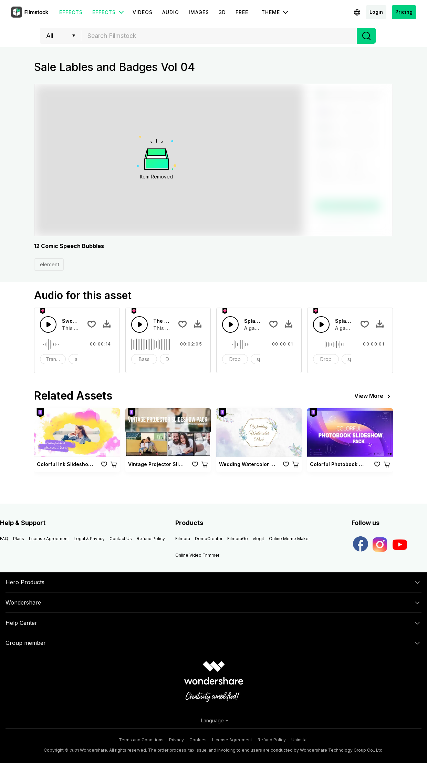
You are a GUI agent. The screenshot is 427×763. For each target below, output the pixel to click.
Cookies (198, 739)
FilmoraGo (237, 538)
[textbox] (219, 36)
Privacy (176, 739)
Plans (18, 538)
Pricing (404, 12)
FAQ (4, 538)
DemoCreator (208, 538)
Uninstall (300, 739)
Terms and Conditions (141, 739)
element (49, 264)
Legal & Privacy (89, 538)
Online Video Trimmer (197, 555)
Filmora (182, 538)
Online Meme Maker (289, 538)
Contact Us (121, 538)
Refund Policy (151, 538)
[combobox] (219, 36)
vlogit (258, 538)
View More (373, 396)
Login (376, 12)
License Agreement (49, 538)
